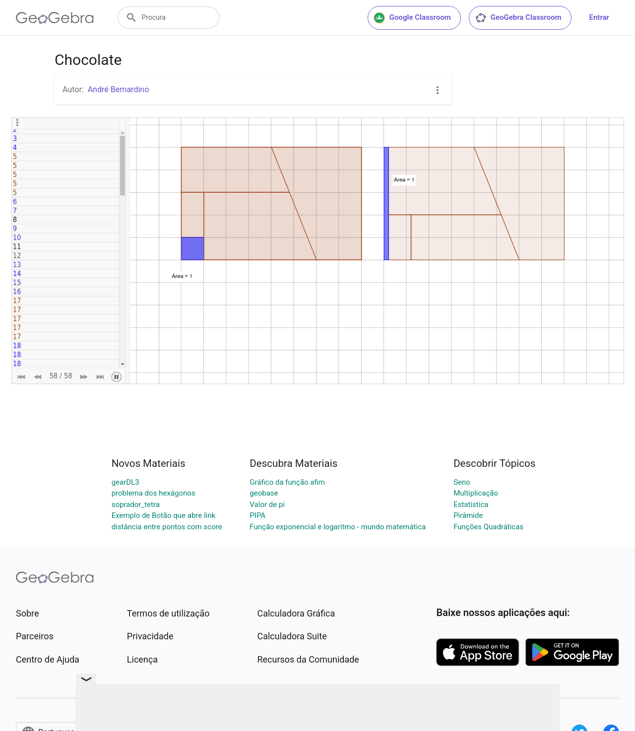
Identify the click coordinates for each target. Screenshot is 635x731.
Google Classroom (412, 18)
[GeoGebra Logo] (55, 18)
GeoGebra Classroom (518, 18)
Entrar (599, 17)
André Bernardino (118, 89)
